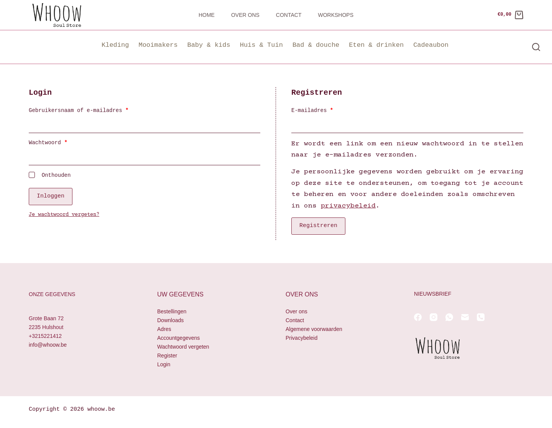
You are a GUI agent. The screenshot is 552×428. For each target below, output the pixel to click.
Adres (164, 329)
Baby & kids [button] (208, 45)
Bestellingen (171, 311)
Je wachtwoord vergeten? (64, 214)
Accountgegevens (178, 338)
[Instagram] (433, 317)
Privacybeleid (301, 338)
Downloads (170, 320)
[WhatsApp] (449, 317)
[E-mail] (465, 317)
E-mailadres (323, 110)
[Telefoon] (481, 317)
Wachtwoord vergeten (183, 347)
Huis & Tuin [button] (261, 45)
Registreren (318, 226)
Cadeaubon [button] (431, 45)
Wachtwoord (59, 142)
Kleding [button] (115, 45)
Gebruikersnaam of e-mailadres (90, 110)
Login (163, 364)
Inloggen (50, 196)
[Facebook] (418, 317)
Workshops (335, 15)
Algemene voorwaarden (314, 329)
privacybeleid (348, 206)
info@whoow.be (48, 345)
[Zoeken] (536, 47)
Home (207, 15)
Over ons (245, 15)
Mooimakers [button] (157, 45)
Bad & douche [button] (315, 45)
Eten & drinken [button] (376, 45)
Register (167, 355)
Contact (289, 15)
